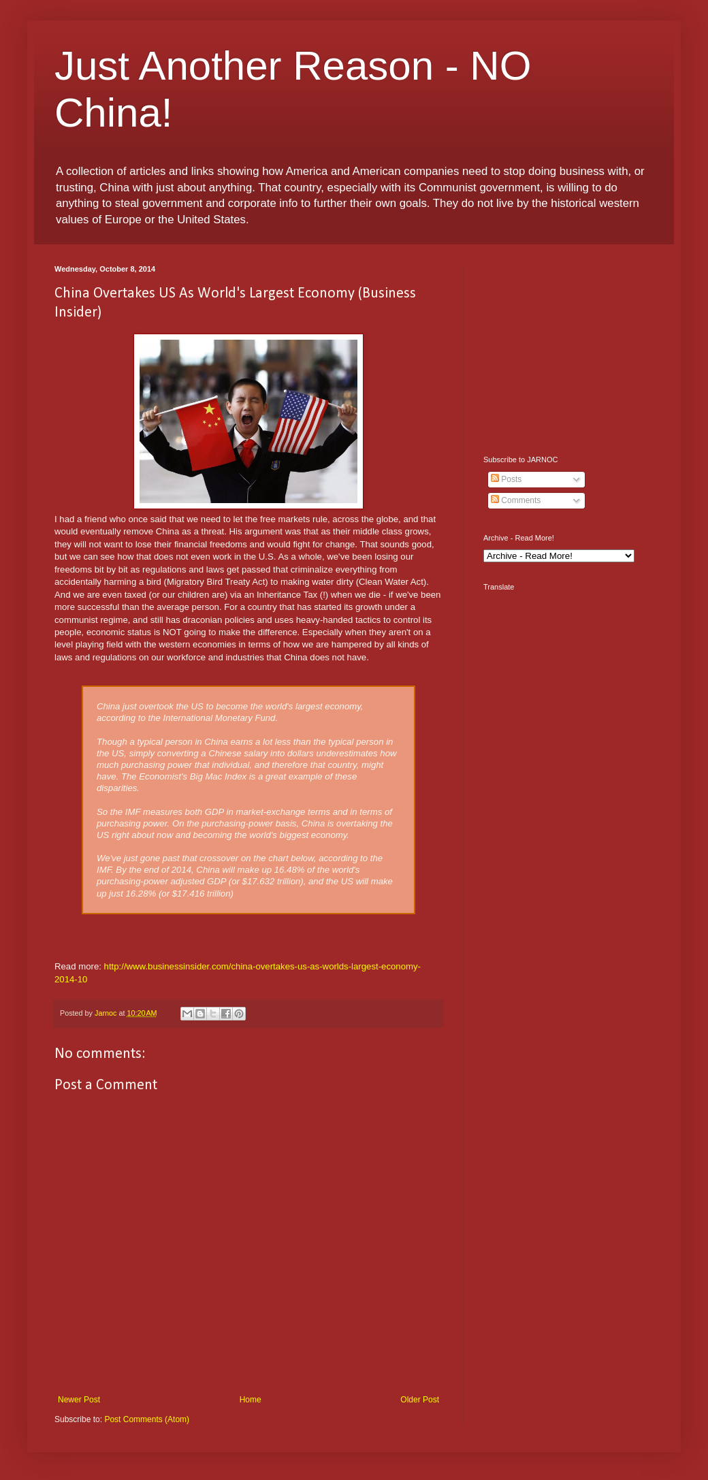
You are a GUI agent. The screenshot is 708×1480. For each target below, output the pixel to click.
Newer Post (79, 1399)
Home (250, 1399)
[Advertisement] (568, 350)
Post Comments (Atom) (146, 1419)
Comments (516, 500)
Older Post (419, 1399)
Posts (506, 479)
